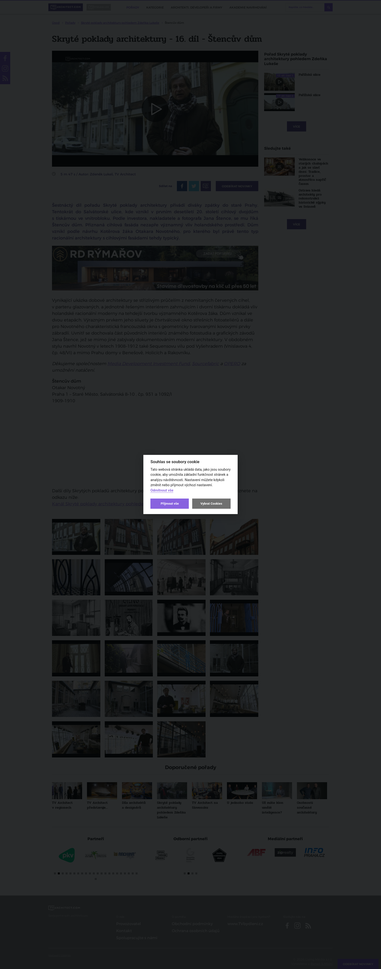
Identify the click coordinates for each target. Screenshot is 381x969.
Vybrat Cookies (211, 503)
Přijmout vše (170, 503)
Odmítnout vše (161, 490)
